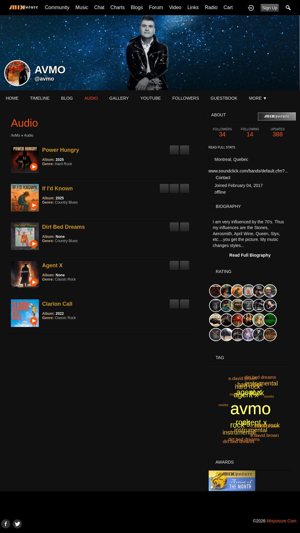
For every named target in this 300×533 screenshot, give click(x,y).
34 (222, 133)
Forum (156, 7)
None (60, 237)
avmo (250, 408)
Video (175, 7)
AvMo (15, 135)
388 (278, 133)
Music (81, 7)
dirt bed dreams (238, 441)
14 (250, 133)
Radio (211, 7)
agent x (246, 394)
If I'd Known (57, 188)
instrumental (250, 430)
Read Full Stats (221, 147)
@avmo (44, 79)
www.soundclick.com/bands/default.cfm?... (248, 170)
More (258, 98)
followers (185, 98)
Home (12, 98)
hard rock (249, 384)
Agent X (52, 265)
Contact (223, 177)
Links (193, 7)
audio (91, 98)
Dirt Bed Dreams (63, 227)
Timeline (40, 98)
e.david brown (242, 378)
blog (67, 98)
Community (57, 7)
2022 (60, 313)
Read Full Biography (250, 255)
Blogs (137, 7)
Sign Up (269, 7)
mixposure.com (281, 520)
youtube (150, 98)
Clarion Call (57, 304)
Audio (28, 135)
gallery (119, 98)
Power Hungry (60, 150)
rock (257, 392)
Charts (117, 7)
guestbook (224, 98)
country (223, 405)
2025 (60, 160)
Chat (99, 7)
